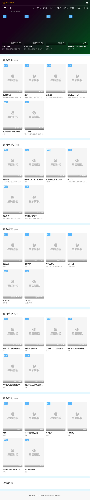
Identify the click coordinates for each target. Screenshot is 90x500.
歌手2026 (6, 300)
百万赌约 (28, 131)
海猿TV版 (6, 179)
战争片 (65, 8)
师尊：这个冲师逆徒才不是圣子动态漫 (16, 348)
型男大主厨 (6, 46)
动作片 (39, 8)
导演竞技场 (50, 264)
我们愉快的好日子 (31, 216)
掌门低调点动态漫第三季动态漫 (14, 385)
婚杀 (4, 433)
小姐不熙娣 (28, 46)
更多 (16, 60)
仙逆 (47, 46)
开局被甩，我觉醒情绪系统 (77, 46)
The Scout (28, 300)
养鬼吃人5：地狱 (73, 95)
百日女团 (71, 264)
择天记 (70, 179)
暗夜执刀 (49, 433)
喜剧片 (72, 8)
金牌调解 (28, 264)
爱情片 (45, 8)
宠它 (26, 95)
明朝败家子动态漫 (31, 348)
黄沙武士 (49, 95)
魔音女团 (6, 264)
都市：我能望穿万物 (31, 433)
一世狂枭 (71, 433)
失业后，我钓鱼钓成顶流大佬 (13, 469)
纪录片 (79, 8)
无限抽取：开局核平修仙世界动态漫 (58, 348)
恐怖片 (59, 8)
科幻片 (52, 8)
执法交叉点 (7, 95)
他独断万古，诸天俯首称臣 (34, 179)
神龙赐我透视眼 (30, 469)
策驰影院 (58, 495)
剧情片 (86, 8)
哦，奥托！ (7, 216)
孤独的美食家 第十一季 (54, 179)
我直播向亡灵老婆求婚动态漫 (77, 348)
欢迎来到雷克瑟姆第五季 (11, 131)
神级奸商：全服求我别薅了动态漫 (36, 385)
